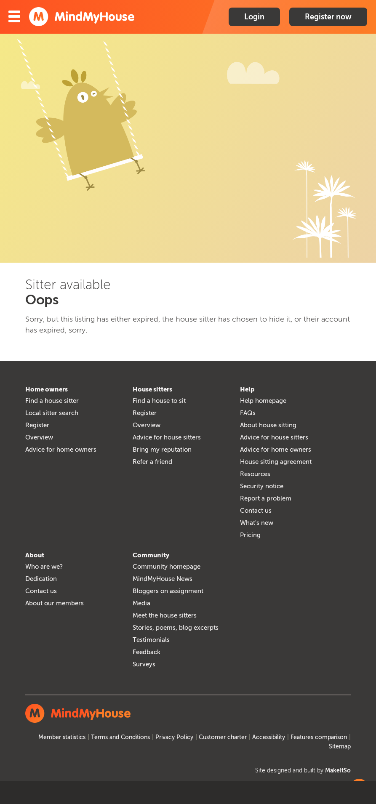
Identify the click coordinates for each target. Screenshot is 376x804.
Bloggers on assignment (168, 591)
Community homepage (166, 566)
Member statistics (61, 737)
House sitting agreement (276, 462)
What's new (256, 523)
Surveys (144, 664)
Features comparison (319, 737)
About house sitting (268, 425)
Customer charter (223, 737)
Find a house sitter (52, 401)
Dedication (41, 579)
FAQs (248, 413)
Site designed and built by (303, 770)
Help (247, 389)
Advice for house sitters (167, 437)
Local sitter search (51, 413)
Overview (39, 437)
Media (141, 603)
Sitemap (340, 746)
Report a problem (265, 498)
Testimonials (151, 640)
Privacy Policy (174, 737)
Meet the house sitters (165, 615)
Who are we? (44, 566)
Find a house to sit (159, 401)
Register (37, 425)
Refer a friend (152, 462)
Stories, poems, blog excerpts (176, 627)
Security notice (261, 486)
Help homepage (263, 401)
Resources (255, 474)
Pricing (250, 535)
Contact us (256, 510)
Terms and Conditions (120, 737)
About (34, 555)
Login (254, 16)
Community (151, 555)
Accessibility (268, 737)
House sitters (152, 389)
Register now (328, 16)
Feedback (146, 652)
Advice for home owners (60, 449)
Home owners (46, 389)
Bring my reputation (162, 449)
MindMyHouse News (162, 579)
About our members (54, 603)
